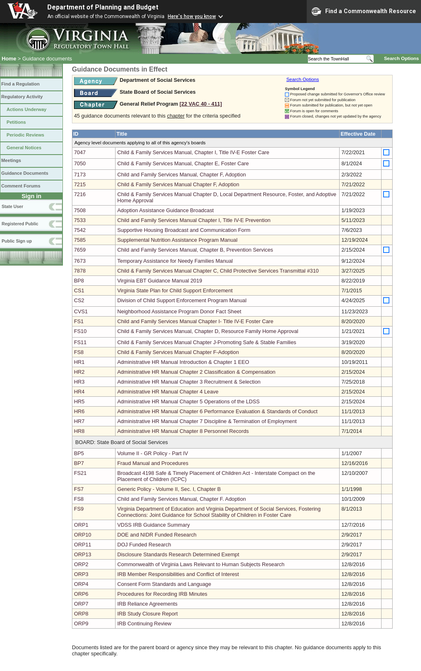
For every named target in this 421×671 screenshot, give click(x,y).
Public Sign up (17, 240)
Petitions (16, 122)
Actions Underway (26, 109)
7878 (80, 271)
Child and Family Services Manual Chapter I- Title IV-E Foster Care (195, 321)
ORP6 (81, 594)
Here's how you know (192, 16)
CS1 (79, 290)
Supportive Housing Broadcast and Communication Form (183, 230)
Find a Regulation (20, 83)
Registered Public (20, 223)
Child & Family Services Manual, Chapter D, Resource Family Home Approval (207, 331)
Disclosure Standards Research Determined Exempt (178, 554)
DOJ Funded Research (144, 544)
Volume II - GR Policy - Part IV (152, 453)
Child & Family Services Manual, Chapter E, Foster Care (183, 163)
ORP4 (81, 584)
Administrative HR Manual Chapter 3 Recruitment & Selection (189, 382)
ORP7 (81, 604)
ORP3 (81, 574)
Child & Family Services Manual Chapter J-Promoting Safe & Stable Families (206, 342)
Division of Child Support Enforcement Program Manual (181, 300)
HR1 (79, 362)
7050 (80, 163)
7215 (80, 184)
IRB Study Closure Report (147, 614)
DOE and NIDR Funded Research (157, 535)
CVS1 (81, 311)
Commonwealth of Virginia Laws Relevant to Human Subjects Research (201, 564)
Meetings (11, 160)
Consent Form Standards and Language (164, 584)
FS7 (78, 489)
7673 (80, 261)
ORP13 (82, 554)
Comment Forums (20, 185)
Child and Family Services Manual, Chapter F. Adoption (181, 499)
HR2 (79, 372)
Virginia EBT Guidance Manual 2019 (159, 281)
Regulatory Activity (22, 96)
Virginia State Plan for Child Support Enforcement (175, 290)
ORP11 (82, 544)
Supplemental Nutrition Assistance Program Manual (177, 240)
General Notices (24, 147)
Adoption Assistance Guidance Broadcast (165, 210)
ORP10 (82, 535)
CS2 (79, 300)
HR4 (79, 392)
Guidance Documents (24, 173)
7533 (80, 220)
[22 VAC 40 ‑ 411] (201, 104)
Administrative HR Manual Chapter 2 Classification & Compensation (196, 372)
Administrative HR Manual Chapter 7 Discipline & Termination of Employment (206, 421)
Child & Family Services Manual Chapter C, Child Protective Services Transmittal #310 (218, 271)
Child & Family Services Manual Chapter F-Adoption (178, 352)
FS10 (80, 331)
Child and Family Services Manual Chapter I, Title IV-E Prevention (194, 220)
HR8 (79, 431)
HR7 (79, 421)
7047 (80, 152)
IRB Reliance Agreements (147, 604)
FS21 (80, 473)
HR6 (79, 411)
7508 (80, 210)
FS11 (80, 342)
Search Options (401, 58)
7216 (80, 194)
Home (9, 59)
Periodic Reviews (25, 134)
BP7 (79, 463)
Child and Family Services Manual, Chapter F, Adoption (181, 174)
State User (12, 206)
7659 (80, 250)
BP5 (79, 453)
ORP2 (81, 564)
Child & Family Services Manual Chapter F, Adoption (178, 184)
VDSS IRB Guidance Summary (153, 525)
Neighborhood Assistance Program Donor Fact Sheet (179, 311)
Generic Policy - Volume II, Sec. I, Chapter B (169, 489)
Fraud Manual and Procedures (152, 463)
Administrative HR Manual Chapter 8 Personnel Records (183, 431)
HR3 (79, 382)
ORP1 (81, 525)
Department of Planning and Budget (102, 7)
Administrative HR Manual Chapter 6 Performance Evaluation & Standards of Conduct (217, 411)
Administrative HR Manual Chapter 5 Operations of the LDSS (188, 401)
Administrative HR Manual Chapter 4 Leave (167, 392)
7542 (80, 230)
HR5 (79, 401)
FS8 (78, 352)
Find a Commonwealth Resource (364, 11)
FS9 (78, 509)
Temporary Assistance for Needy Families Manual (175, 261)
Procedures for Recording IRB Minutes (162, 594)
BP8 (79, 281)
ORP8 (81, 614)
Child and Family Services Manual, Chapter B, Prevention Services (195, 250)
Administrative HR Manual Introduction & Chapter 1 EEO (183, 362)
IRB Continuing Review (144, 623)
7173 (80, 174)
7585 (80, 240)
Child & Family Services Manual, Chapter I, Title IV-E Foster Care (193, 152)
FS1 (78, 321)
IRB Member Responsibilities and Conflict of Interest (178, 574)
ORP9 (81, 623)
